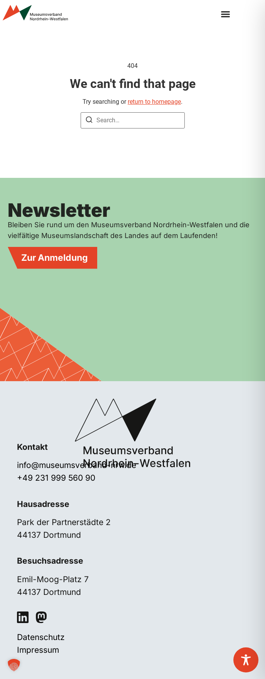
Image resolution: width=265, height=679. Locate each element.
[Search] (89, 121)
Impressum (38, 650)
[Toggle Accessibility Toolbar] (246, 660)
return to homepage (154, 101)
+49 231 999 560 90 (56, 478)
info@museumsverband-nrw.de (76, 465)
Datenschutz (41, 637)
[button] (225, 14)
